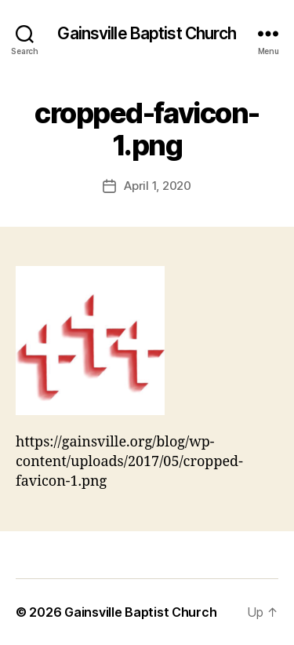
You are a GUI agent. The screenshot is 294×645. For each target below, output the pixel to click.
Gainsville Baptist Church (146, 33)
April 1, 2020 (157, 185)
